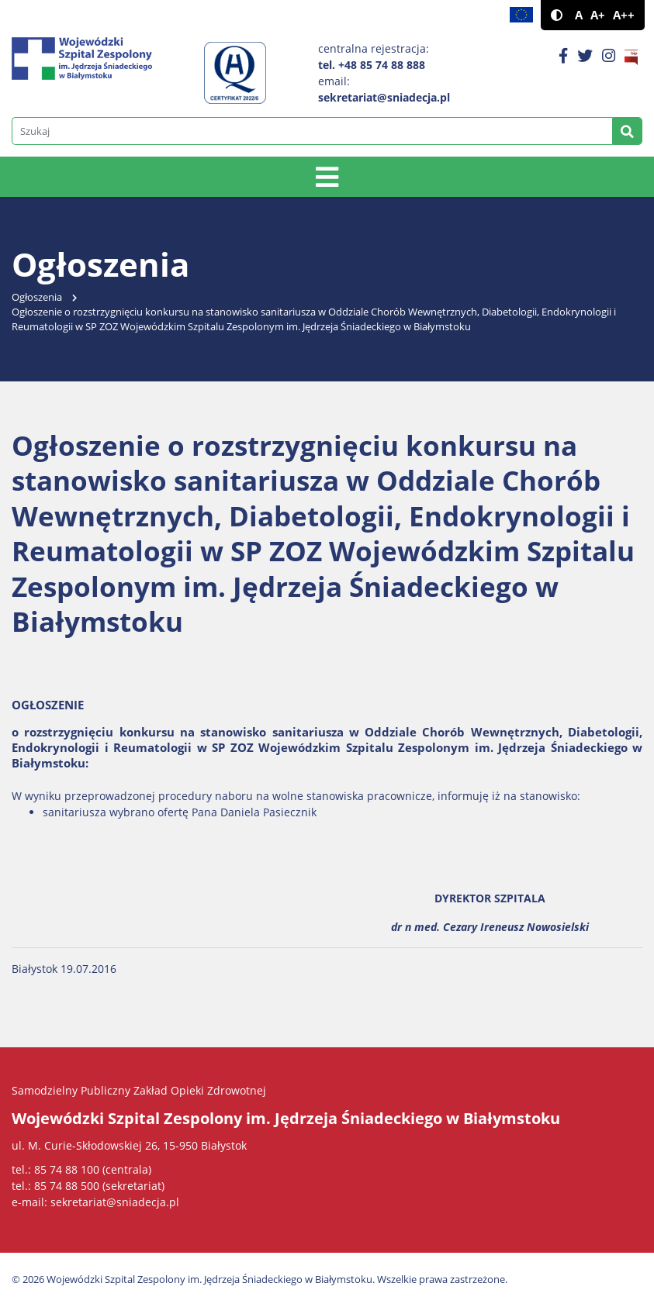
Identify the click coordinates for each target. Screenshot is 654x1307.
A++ (624, 15)
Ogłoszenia (37, 297)
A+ (597, 15)
